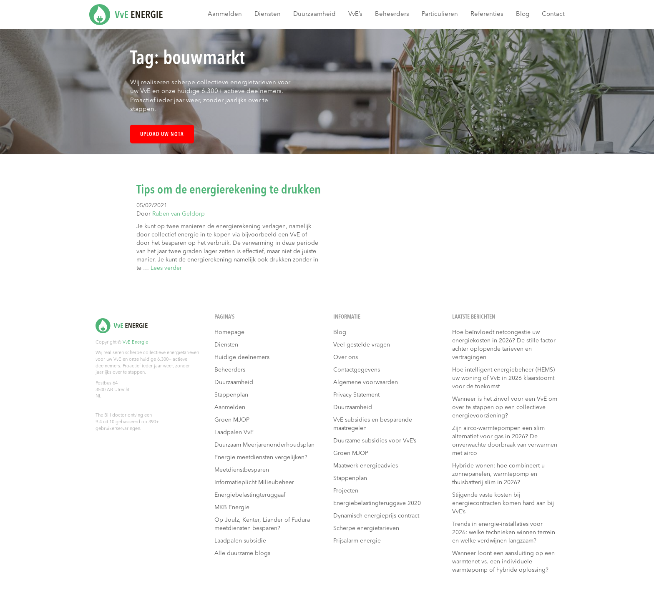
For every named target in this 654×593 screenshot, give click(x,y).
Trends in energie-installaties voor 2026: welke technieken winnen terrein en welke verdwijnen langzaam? (503, 532)
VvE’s (355, 14)
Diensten (267, 14)
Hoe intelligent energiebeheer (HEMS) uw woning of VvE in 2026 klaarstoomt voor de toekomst (503, 378)
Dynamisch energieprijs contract (376, 516)
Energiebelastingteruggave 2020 (377, 503)
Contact (553, 14)
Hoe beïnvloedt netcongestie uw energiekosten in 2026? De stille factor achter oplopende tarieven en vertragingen (504, 344)
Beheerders (392, 14)
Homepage (229, 332)
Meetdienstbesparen (241, 470)
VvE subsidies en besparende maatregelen (372, 424)
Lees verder (166, 268)
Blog (522, 14)
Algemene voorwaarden (365, 382)
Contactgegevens (356, 370)
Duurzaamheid (314, 14)
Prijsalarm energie (357, 541)
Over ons (345, 357)
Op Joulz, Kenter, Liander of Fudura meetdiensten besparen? (262, 524)
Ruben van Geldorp (178, 214)
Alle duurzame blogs (242, 553)
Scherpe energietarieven (366, 528)
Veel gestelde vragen (361, 345)
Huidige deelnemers (241, 357)
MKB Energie (231, 507)
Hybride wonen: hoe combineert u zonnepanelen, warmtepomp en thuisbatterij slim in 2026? (498, 474)
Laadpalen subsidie (240, 541)
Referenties (486, 14)
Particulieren (440, 14)
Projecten (345, 491)
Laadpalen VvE (234, 432)
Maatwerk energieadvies (365, 466)
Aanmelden (225, 14)
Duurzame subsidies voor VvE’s (374, 441)
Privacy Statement (356, 395)
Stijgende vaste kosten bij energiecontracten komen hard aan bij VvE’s (503, 503)
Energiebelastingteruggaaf (249, 495)
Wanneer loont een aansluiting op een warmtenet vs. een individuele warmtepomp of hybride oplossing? (503, 561)
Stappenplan (231, 395)
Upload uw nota (162, 134)
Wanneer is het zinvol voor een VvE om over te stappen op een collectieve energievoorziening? (504, 407)
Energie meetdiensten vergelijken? (260, 457)
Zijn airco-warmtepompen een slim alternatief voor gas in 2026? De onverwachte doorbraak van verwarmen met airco (504, 440)
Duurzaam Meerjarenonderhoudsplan (264, 445)
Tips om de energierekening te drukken (228, 190)
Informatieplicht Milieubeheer (254, 482)
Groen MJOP (231, 420)
